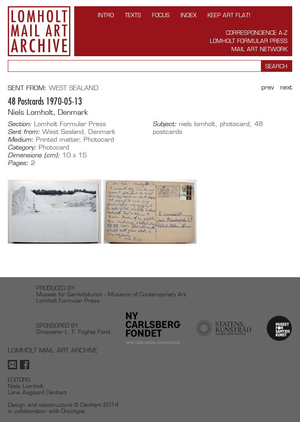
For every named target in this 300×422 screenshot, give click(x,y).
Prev (267, 87)
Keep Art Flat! (228, 15)
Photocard (99, 139)
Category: (22, 147)
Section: (20, 124)
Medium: (21, 140)
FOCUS (161, 15)
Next (286, 87)
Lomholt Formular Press (249, 40)
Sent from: (24, 132)
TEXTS (133, 15)
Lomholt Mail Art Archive (39, 31)
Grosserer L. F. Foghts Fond (73, 331)
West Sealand (73, 88)
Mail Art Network (259, 49)
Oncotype (73, 411)
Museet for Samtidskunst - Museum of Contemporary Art (111, 294)
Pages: (18, 163)
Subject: (165, 124)
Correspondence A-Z (257, 32)
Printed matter (57, 139)
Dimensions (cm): (34, 155)
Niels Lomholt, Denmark (48, 112)
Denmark (101, 131)
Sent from (26, 88)
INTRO (106, 15)
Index (188, 15)
